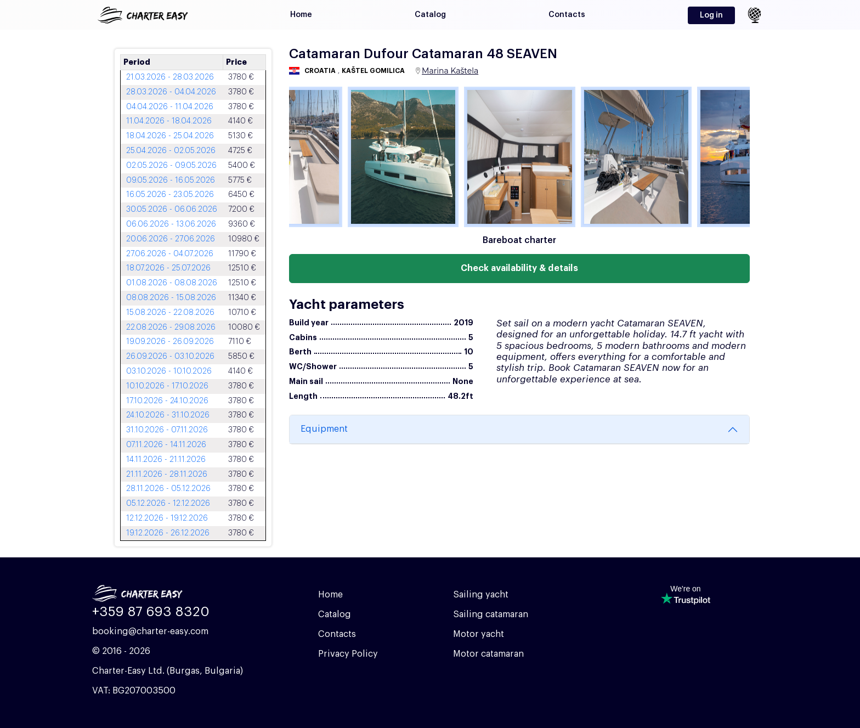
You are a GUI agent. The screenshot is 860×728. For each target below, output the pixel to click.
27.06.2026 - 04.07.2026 (169, 254)
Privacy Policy (348, 654)
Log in (711, 15)
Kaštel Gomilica (373, 70)
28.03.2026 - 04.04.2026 (171, 92)
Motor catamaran (488, 654)
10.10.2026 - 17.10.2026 (167, 386)
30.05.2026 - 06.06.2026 (171, 209)
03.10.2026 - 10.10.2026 (169, 371)
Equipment (324, 429)
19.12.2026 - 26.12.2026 (168, 533)
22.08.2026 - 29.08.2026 (171, 327)
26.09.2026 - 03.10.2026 (170, 356)
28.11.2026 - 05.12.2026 (168, 489)
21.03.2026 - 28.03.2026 (170, 77)
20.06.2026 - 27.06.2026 (170, 239)
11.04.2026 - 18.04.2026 (169, 121)
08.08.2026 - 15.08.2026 (171, 298)
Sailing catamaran (490, 614)
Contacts (566, 15)
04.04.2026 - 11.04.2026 (169, 107)
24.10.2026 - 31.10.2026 (168, 415)
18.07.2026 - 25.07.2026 (168, 268)
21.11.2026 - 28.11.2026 (166, 474)
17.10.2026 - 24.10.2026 (167, 401)
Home (301, 15)
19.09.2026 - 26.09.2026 (170, 342)
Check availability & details (519, 268)
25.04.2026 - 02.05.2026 (171, 151)
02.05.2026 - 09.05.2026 (171, 166)
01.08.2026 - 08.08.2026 (171, 283)
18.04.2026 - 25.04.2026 (170, 136)
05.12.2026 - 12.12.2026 (168, 503)
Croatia (320, 70)
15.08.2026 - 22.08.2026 (170, 313)
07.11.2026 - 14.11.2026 (166, 445)
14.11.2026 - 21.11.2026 (166, 460)
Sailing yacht (480, 594)
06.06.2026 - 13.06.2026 (171, 224)
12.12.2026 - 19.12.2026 (167, 518)
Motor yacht (478, 634)
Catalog (430, 15)
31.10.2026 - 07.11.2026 (167, 430)
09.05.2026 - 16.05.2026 (170, 180)
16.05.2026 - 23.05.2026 (170, 195)
